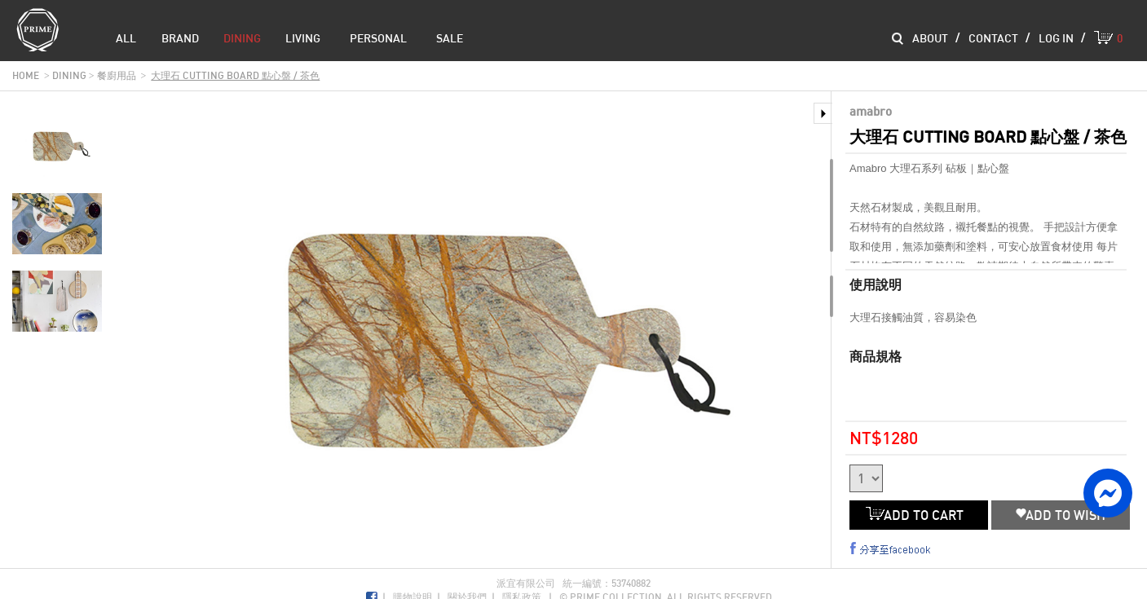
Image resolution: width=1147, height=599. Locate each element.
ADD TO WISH (1060, 515)
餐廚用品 (116, 75)
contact (993, 38)
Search (897, 39)
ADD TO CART (919, 515)
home (25, 75)
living (302, 38)
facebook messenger (1107, 493)
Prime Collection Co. (37, 29)
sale (449, 38)
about (930, 38)
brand (180, 38)
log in (1056, 38)
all (126, 38)
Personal (378, 38)
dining (242, 38)
